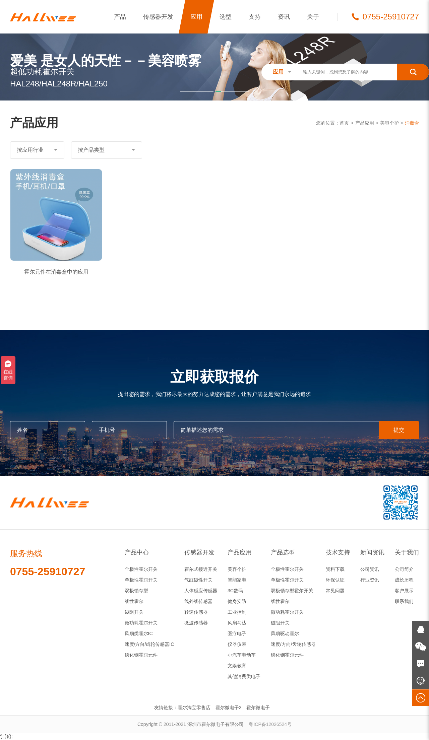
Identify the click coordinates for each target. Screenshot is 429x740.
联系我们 (404, 601)
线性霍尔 (134, 601)
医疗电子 (237, 633)
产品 (120, 16)
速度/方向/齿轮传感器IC (149, 644)
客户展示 (404, 590)
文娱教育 (237, 665)
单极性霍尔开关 (141, 580)
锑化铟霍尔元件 (141, 655)
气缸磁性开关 (198, 580)
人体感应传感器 (200, 590)
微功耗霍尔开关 (141, 622)
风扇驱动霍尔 (285, 633)
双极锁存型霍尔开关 (292, 590)
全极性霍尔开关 (141, 569)
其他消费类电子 (244, 676)
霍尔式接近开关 (200, 569)
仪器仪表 (237, 644)
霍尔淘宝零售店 (194, 707)
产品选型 (283, 552)
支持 (255, 16)
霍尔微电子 (258, 707)
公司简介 (404, 569)
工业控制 (237, 612)
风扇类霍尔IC (139, 633)
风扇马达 (237, 622)
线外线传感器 (198, 601)
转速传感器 (196, 612)
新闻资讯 (372, 552)
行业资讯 (369, 580)
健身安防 (237, 601)
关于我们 (407, 552)
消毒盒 (412, 123)
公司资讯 (369, 569)
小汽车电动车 (242, 655)
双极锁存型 (136, 590)
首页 (344, 123)
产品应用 (364, 123)
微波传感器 (196, 622)
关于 (313, 16)
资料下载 (335, 569)
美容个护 (389, 123)
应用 (196, 16)
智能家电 (237, 580)
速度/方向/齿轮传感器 (293, 644)
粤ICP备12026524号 (270, 724)
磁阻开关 (134, 612)
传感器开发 (158, 16)
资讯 (284, 16)
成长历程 (404, 580)
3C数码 (235, 590)
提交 (398, 430)
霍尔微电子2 (229, 707)
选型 (226, 16)
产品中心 (137, 552)
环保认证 (335, 580)
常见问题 (335, 590)
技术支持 (338, 552)
